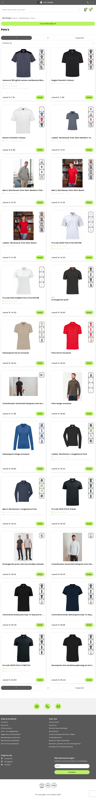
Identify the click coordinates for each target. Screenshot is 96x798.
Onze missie (54, 722)
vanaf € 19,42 (58, 469)
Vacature (53, 725)
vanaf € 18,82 (58, 414)
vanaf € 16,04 (9, 363)
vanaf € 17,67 (58, 150)
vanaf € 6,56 (9, 150)
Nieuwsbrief (53, 731)
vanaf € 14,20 (58, 257)
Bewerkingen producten (10, 737)
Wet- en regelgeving (9, 731)
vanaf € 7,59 (58, 97)
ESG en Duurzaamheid (10, 744)
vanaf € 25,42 (59, 680)
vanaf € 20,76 (9, 625)
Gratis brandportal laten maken (62, 734)
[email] (72, 766)
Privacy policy (6, 728)
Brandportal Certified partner (61, 747)
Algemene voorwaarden (10, 734)
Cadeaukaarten (55, 737)
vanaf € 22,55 (10, 680)
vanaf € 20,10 (58, 574)
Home (14, 18)
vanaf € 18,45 (58, 524)
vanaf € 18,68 (58, 625)
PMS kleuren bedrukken (10, 740)
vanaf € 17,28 (9, 414)
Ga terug (6, 18)
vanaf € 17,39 (58, 202)
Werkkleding (24, 18)
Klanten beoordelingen (58, 728)
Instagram (7, 762)
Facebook (6, 758)
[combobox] (39, 10)
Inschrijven (72, 772)
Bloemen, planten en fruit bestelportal (64, 744)
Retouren (4, 725)
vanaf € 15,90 (58, 312)
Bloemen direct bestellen (59, 740)
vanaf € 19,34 (9, 574)
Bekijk (40, 97)
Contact (4, 722)
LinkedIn (6, 765)
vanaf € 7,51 (9, 97)
